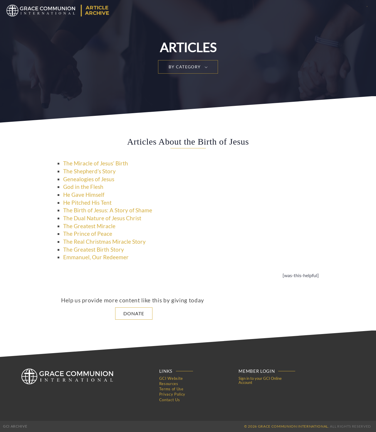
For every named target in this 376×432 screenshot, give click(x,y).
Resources (168, 383)
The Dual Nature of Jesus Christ (102, 218)
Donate (134, 313)
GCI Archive (15, 426)
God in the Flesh (83, 187)
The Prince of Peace (87, 234)
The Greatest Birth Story (93, 249)
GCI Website (171, 378)
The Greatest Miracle (89, 226)
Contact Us (169, 399)
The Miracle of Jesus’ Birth (95, 163)
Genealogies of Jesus (88, 179)
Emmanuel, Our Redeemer (96, 257)
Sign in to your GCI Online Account (260, 380)
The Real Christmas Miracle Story (104, 241)
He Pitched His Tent (87, 202)
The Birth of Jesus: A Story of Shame (107, 210)
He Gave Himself (83, 195)
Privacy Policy (172, 394)
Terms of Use (171, 389)
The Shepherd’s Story (89, 171)
